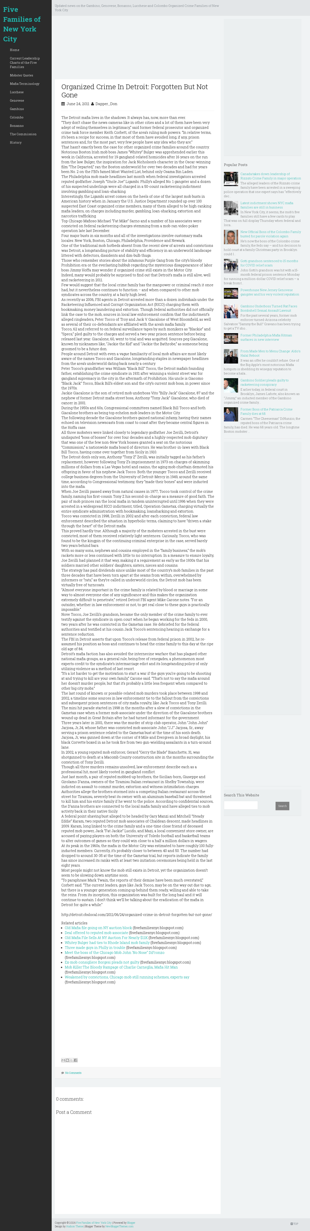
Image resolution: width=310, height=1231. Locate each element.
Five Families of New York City (22, 24)
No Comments (73, 1072)
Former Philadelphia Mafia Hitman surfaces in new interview (266, 337)
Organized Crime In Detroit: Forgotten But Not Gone (134, 90)
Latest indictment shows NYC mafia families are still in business (266, 205)
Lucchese (17, 92)
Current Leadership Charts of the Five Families (25, 62)
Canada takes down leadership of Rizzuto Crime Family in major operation (270, 176)
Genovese (17, 100)
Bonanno (17, 126)
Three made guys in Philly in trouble (95, 947)
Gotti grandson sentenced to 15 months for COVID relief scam (269, 263)
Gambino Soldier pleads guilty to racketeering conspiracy (264, 382)
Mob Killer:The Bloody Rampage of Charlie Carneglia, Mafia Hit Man (121, 967)
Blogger (131, 1222)
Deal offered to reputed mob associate (96, 932)
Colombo (16, 117)
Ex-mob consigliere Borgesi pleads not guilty (102, 962)
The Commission (23, 134)
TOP (294, 1223)
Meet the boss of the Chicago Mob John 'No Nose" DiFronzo (114, 952)
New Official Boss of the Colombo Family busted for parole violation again (270, 234)
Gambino (17, 109)
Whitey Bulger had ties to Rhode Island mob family (107, 942)
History (16, 142)
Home (14, 50)
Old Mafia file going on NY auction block (98, 927)
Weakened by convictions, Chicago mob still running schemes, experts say (127, 977)
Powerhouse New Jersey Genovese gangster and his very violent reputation (269, 292)
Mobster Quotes (21, 75)
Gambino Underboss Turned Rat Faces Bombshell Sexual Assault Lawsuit (268, 308)
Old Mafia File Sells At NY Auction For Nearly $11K (106, 937)
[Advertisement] (138, 49)
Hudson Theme (74, 1226)
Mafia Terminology (24, 84)
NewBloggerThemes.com (119, 1226)
